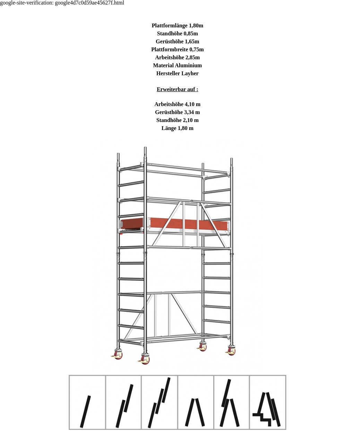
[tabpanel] (177, 189)
